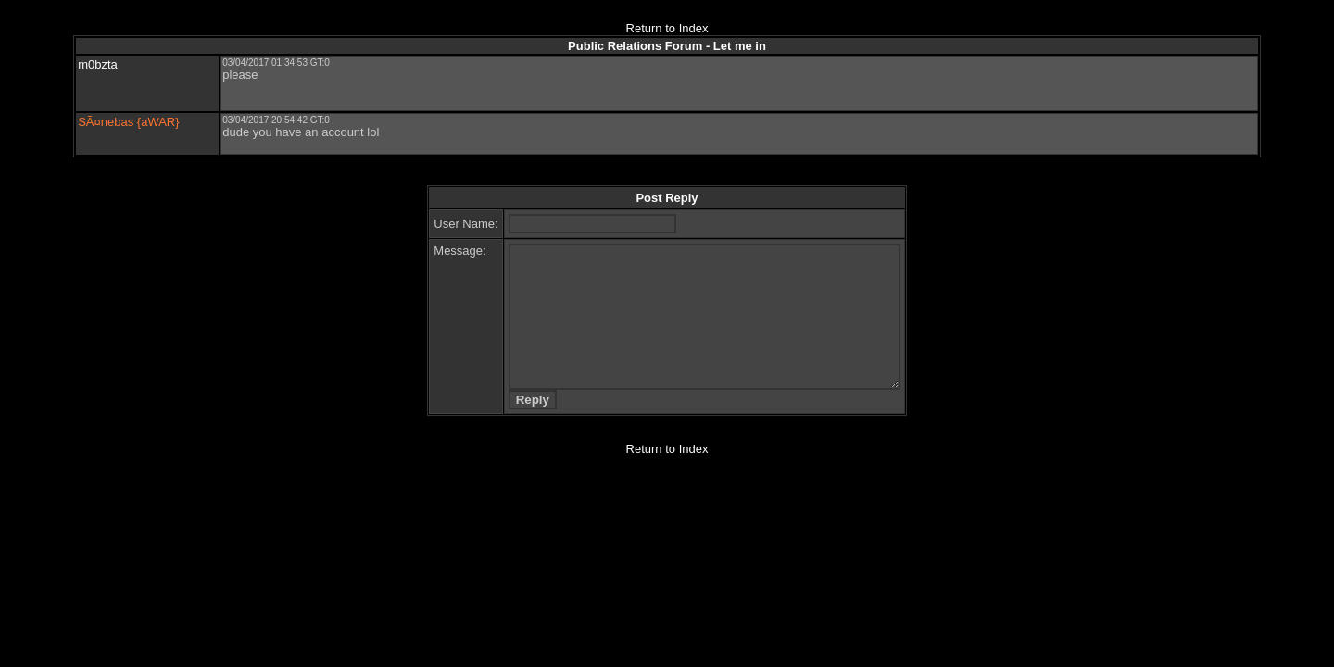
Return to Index (667, 28)
